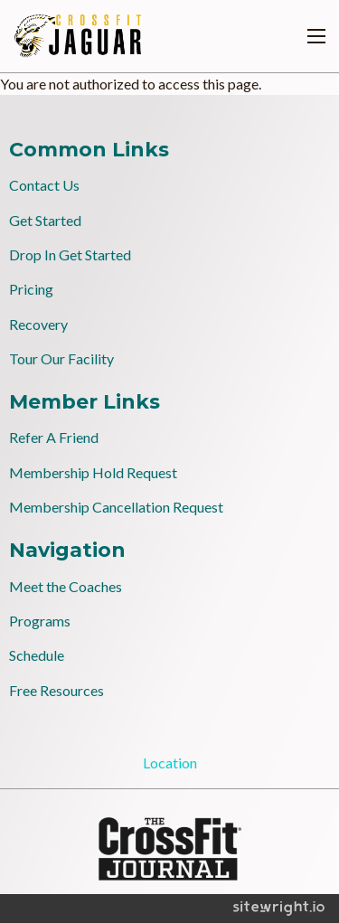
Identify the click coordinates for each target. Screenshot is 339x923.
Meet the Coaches (65, 586)
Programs (40, 620)
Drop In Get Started (70, 254)
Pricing (31, 288)
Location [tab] (170, 762)
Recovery (38, 324)
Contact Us (44, 184)
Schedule (36, 655)
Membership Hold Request (93, 472)
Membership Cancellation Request (116, 506)
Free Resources (56, 690)
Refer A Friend (54, 437)
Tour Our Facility (61, 358)
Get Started (45, 220)
